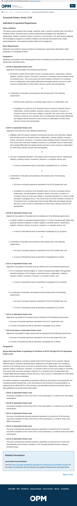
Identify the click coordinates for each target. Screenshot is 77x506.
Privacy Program (48, 489)
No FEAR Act (25, 489)
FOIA (18, 489)
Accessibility (65, 489)
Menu (72, 5)
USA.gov (57, 489)
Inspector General (35, 489)
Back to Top (68, 474)
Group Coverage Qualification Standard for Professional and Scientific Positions (40, 465)
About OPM (11, 489)
